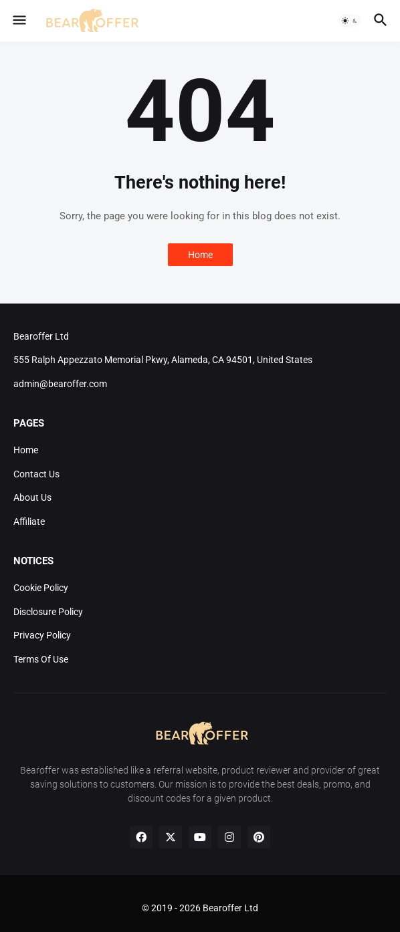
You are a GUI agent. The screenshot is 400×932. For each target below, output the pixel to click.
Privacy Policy (42, 635)
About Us (32, 497)
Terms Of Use (40, 659)
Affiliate (29, 521)
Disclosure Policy (48, 611)
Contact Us (36, 474)
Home (200, 254)
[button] (18, 20)
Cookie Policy (40, 587)
